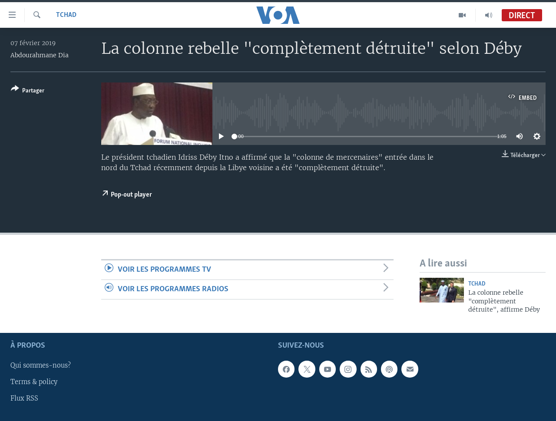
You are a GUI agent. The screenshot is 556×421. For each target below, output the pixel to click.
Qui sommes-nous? (40, 366)
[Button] (27, 91)
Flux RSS (24, 399)
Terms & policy (33, 382)
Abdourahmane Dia (39, 55)
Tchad (66, 15)
